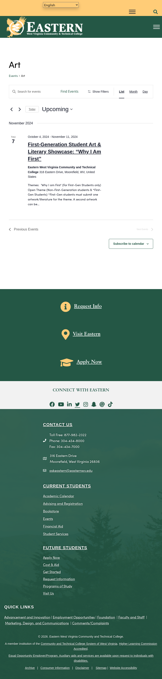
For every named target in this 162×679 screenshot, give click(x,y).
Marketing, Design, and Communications (37, 622)
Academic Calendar (58, 495)
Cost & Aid (51, 564)
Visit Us (48, 593)
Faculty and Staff (131, 617)
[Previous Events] (11, 109)
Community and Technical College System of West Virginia (79, 643)
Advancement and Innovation (27, 617)
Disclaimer (82, 668)
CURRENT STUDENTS (67, 486)
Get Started (52, 571)
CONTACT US (58, 424)
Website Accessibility (123, 668)
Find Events (69, 91)
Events (13, 76)
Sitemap (101, 668)
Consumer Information (55, 668)
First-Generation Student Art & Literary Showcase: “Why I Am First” (64, 152)
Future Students (65, 547)
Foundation (106, 617)
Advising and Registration (63, 503)
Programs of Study (57, 585)
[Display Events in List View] (121, 91)
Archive (30, 668)
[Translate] (61, 5)
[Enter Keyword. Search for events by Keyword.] (32, 91)
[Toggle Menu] (132, 12)
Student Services (55, 533)
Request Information (59, 578)
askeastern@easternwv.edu (70, 470)
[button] (155, 12)
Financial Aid (53, 526)
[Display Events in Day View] (145, 91)
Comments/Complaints (90, 622)
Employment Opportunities (74, 617)
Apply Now (51, 557)
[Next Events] (19, 109)
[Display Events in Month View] (133, 91)
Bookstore (51, 510)
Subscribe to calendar (128, 243)
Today (32, 109)
